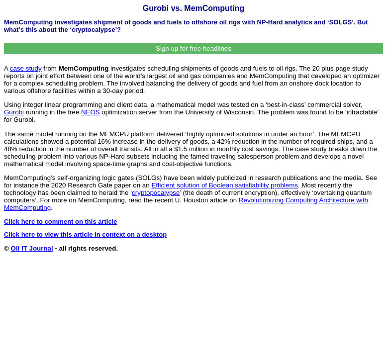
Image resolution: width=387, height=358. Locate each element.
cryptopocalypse (156, 192)
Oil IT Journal (32, 248)
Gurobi (14, 112)
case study (26, 68)
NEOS (90, 112)
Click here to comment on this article (60, 221)
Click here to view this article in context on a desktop (85, 234)
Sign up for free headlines (193, 48)
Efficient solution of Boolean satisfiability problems (224, 185)
